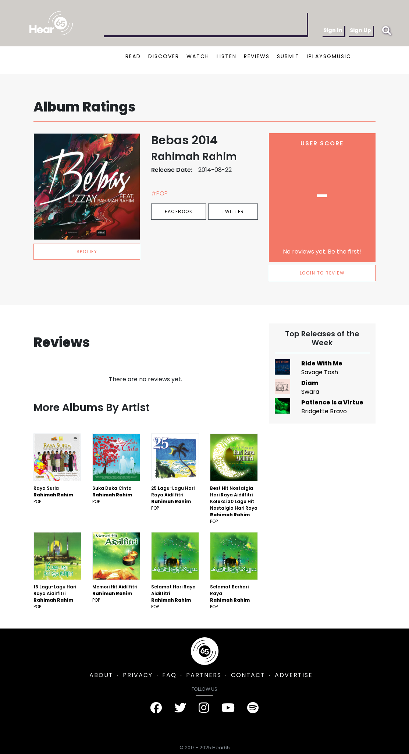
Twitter (233, 211)
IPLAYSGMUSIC (329, 56)
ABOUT (101, 675)
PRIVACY (138, 675)
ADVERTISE (294, 675)
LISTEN (226, 56)
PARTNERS (203, 675)
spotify (87, 251)
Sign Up (360, 30)
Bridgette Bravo (324, 411)
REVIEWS (257, 56)
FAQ (169, 675)
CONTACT (248, 675)
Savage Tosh (319, 372)
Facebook (178, 211)
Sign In (332, 30)
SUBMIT (288, 56)
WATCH (197, 56)
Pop (37, 501)
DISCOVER (163, 56)
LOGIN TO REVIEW (322, 273)
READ (133, 56)
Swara (310, 391)
